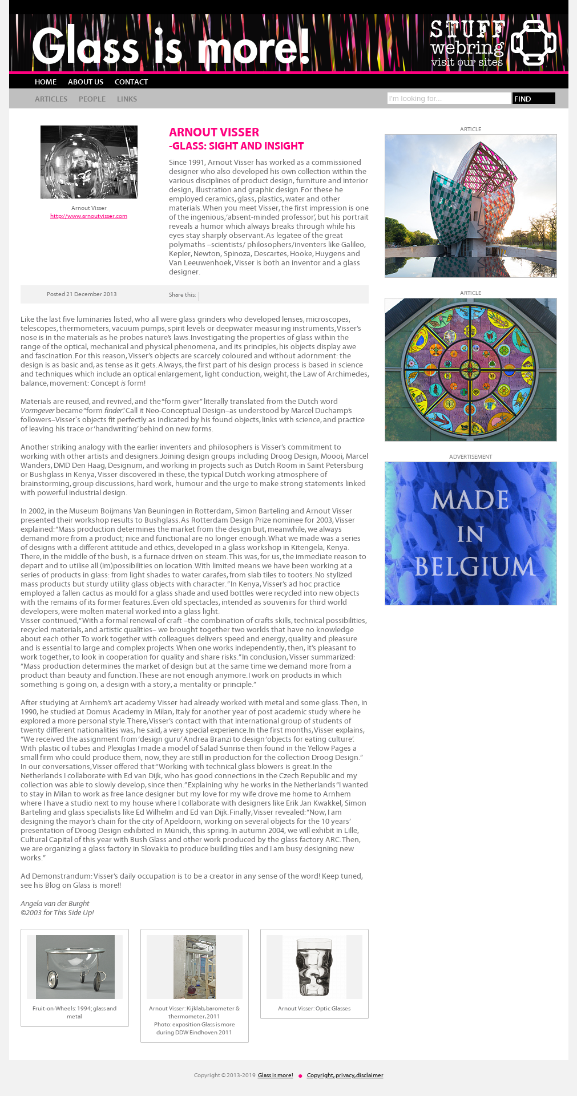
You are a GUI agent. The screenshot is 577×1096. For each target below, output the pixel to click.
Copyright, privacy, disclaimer (345, 1075)
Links (127, 99)
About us (85, 82)
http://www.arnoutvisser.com (88, 216)
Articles (51, 99)
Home (46, 82)
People (92, 99)
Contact (131, 82)
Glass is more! (172, 45)
